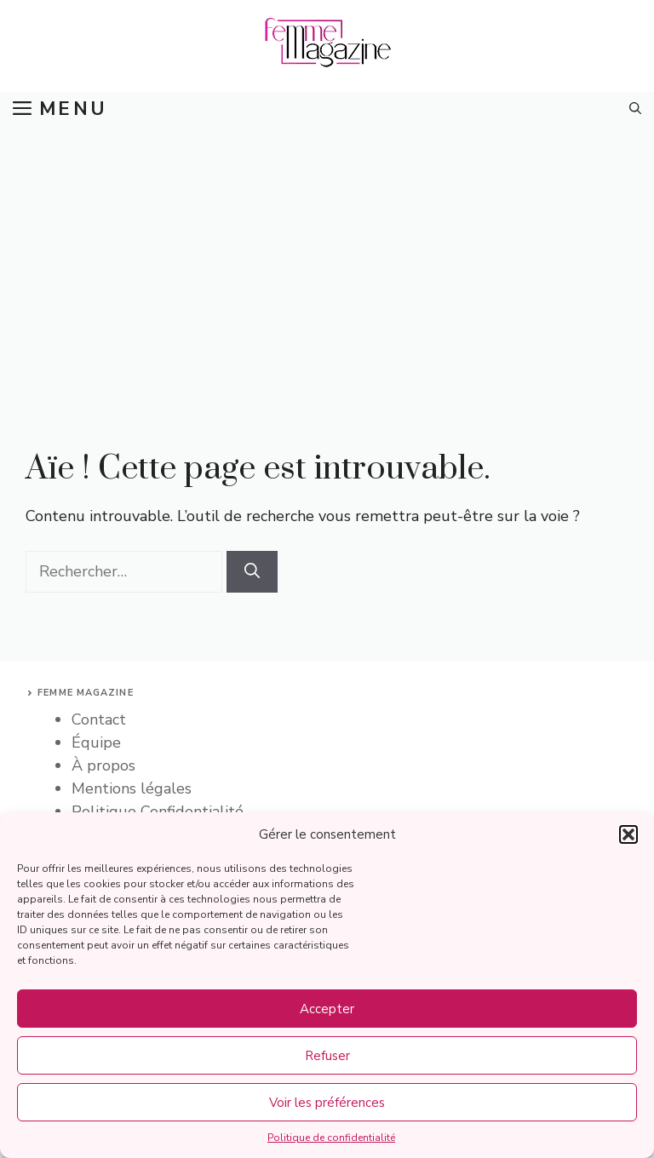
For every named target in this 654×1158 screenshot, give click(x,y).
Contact (99, 719)
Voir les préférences (327, 1102)
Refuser (327, 1055)
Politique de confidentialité (331, 1137)
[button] (628, 834)
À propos (103, 765)
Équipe (96, 742)
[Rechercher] (252, 572)
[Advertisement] (327, 254)
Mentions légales (132, 788)
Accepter (327, 1009)
